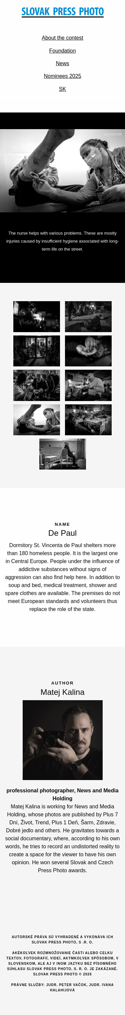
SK (62, 89)
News (62, 63)
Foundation (62, 51)
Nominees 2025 (62, 76)
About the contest (62, 38)
